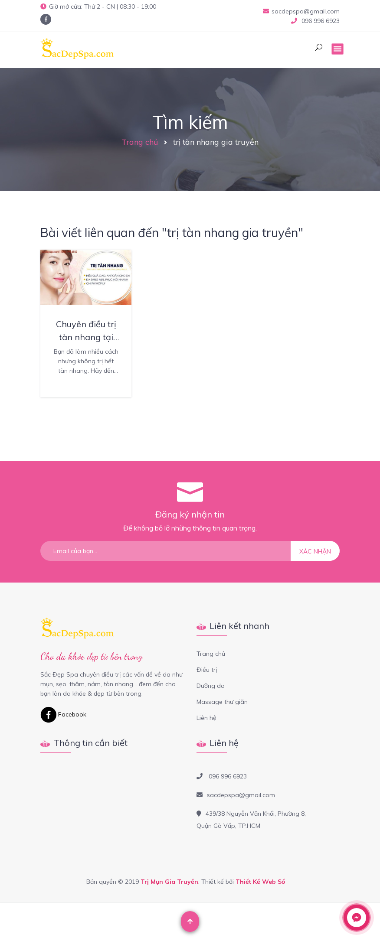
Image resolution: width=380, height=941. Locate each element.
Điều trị (207, 670)
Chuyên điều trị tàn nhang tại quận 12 (86, 337)
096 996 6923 (320, 21)
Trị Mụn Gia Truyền (169, 882)
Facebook (63, 714)
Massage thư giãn (222, 702)
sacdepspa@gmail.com (301, 11)
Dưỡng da (211, 686)
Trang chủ (139, 142)
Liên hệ (206, 718)
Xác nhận (315, 551)
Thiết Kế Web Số (260, 882)
